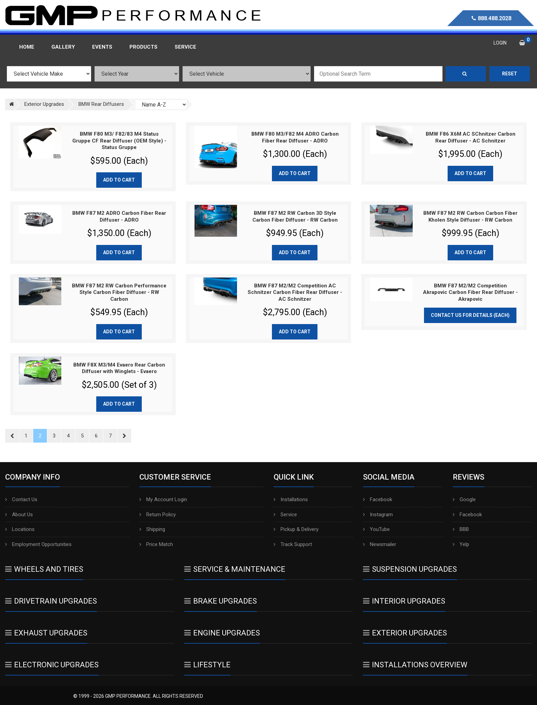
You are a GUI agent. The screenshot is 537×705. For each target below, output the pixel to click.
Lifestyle (207, 664)
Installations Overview (415, 664)
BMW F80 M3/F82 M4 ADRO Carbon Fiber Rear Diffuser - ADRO (295, 137)
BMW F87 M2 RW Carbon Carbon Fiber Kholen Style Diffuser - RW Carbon (470, 216)
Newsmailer (379, 544)
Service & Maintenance (234, 569)
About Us (19, 514)
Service (285, 514)
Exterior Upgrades (405, 633)
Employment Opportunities (38, 544)
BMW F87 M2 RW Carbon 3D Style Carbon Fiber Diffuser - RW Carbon (295, 216)
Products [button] (143, 47)
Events (102, 47)
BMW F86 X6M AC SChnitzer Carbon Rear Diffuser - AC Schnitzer (470, 137)
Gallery (63, 47)
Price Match (156, 544)
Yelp (461, 544)
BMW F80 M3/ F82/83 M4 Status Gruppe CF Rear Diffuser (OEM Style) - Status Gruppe (119, 140)
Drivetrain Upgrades (51, 601)
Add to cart (119, 180)
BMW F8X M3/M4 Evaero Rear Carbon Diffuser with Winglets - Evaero (119, 368)
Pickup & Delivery (296, 529)
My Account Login (163, 499)
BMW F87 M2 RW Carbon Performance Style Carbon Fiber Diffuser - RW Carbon (119, 292)
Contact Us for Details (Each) (470, 315)
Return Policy (157, 514)
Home (26, 47)
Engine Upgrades (222, 633)
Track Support (293, 544)
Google (464, 499)
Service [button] (185, 47)
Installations (291, 499)
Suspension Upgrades (410, 569)
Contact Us (21, 499)
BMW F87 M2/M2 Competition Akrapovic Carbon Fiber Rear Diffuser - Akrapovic (470, 292)
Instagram (378, 514)
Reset (509, 73)
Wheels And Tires (44, 569)
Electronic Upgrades (52, 664)
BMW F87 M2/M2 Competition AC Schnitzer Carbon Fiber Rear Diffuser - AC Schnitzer (295, 292)
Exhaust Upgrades (46, 633)
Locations (20, 529)
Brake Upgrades (220, 601)
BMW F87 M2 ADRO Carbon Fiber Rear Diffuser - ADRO (119, 216)
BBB (461, 529)
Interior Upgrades (404, 601)
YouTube (376, 529)
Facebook (377, 499)
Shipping (152, 529)
